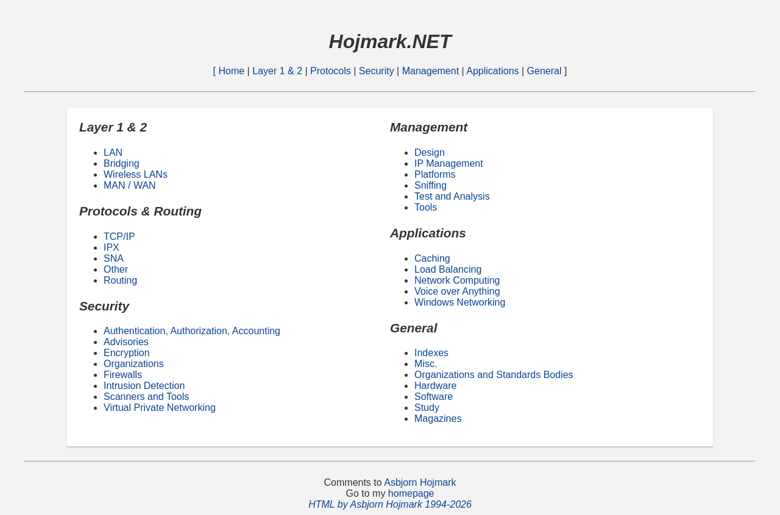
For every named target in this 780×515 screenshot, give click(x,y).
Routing (120, 280)
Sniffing (430, 185)
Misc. (425, 364)
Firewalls (123, 375)
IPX (111, 247)
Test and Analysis (452, 196)
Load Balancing (447, 269)
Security (378, 71)
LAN (113, 152)
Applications (492, 71)
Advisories (126, 342)
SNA (114, 258)
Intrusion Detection (144, 385)
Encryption (127, 353)
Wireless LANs (136, 174)
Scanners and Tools (146, 396)
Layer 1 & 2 (278, 71)
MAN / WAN (130, 185)
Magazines (437, 418)
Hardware (435, 385)
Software (433, 396)
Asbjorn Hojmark (420, 482)
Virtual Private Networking (160, 407)
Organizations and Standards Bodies (493, 375)
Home (232, 71)
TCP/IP (119, 236)
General (545, 71)
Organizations (134, 364)
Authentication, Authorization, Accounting (192, 331)
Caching (432, 258)
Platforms (435, 174)
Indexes (431, 353)
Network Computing (457, 280)
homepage (411, 493)
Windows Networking (459, 302)
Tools (425, 207)
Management (432, 71)
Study (426, 407)
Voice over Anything (457, 291)
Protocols (331, 71)
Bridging (122, 163)
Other (116, 269)
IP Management (448, 163)
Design (429, 152)
